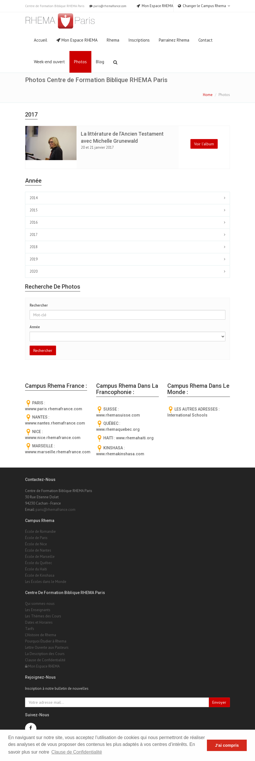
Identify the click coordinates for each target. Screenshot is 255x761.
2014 (34, 197)
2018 (34, 246)
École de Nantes (38, 550)
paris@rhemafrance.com (107, 6)
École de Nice (36, 544)
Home (208, 94)
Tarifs (29, 628)
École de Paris (36, 537)
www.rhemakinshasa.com (120, 454)
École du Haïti (36, 569)
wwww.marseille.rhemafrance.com (58, 452)
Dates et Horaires (39, 622)
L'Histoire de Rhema (40, 635)
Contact (205, 40)
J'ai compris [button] (226, 745)
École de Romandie (40, 531)
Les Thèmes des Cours (43, 616)
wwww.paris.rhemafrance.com (53, 409)
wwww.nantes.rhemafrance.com (55, 423)
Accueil (40, 40)
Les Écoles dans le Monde (45, 581)
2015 (34, 210)
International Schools (187, 415)
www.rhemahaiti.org (135, 438)
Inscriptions (139, 40)
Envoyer (219, 702)
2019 (34, 259)
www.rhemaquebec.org (118, 429)
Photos (80, 61)
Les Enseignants (37, 609)
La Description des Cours (45, 653)
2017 (34, 234)
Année (35, 327)
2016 (34, 222)
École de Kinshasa (39, 575)
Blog (100, 61)
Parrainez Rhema (174, 40)
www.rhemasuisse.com (118, 415)
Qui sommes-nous (40, 603)
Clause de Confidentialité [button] (77, 752)
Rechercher (39, 305)
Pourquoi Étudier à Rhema (45, 641)
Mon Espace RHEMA (77, 40)
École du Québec (38, 562)
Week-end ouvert (49, 61)
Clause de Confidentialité (45, 660)
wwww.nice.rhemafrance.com (53, 437)
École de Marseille (40, 556)
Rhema (113, 40)
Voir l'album (204, 143)
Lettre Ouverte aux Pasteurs (47, 647)
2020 (34, 271)
